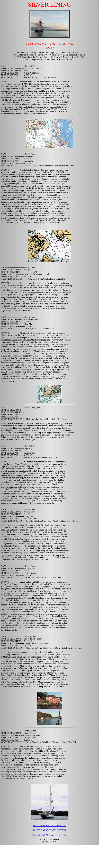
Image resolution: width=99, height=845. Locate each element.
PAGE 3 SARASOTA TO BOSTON (49, 835)
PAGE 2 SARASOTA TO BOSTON (49, 830)
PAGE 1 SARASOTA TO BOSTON (49, 825)
